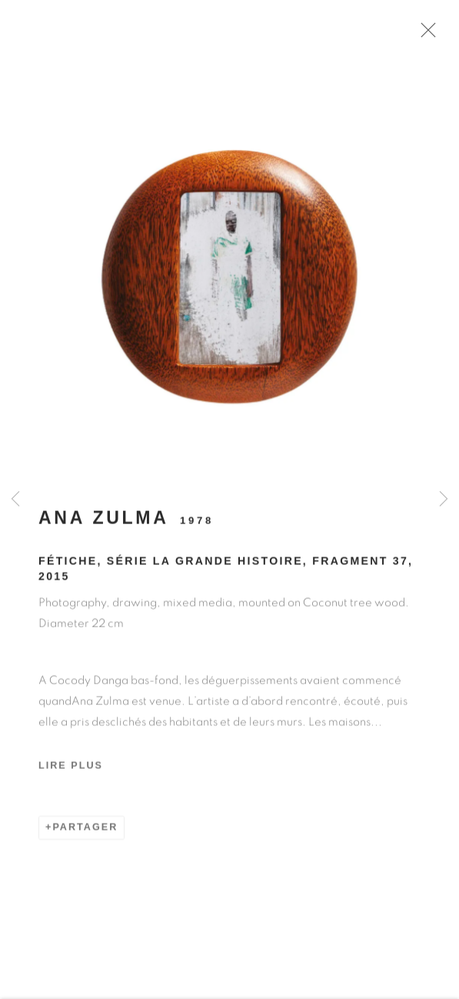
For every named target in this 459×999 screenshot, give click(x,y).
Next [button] (443, 500)
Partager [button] (85, 832)
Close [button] (429, 34)
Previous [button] (15, 500)
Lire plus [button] (70, 771)
